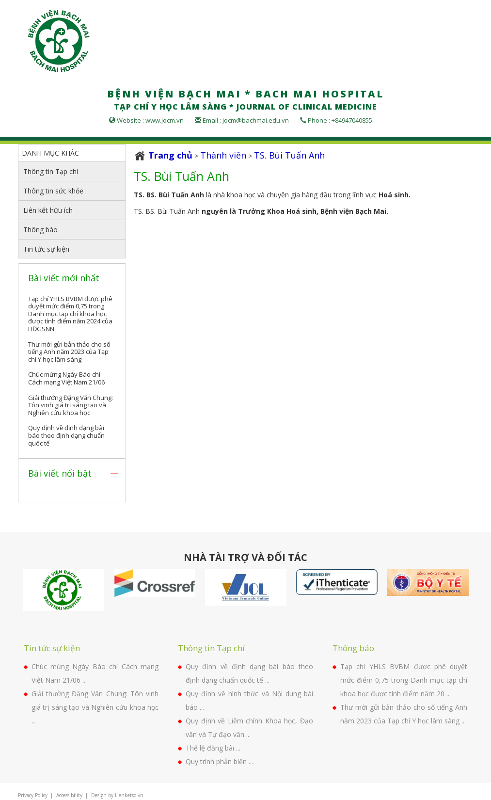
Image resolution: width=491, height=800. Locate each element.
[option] (63, 590)
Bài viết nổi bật (60, 473)
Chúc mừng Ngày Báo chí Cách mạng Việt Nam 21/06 (66, 378)
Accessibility (69, 795)
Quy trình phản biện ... (219, 761)
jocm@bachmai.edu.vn (255, 120)
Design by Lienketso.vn (117, 795)
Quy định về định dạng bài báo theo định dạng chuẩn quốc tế (66, 435)
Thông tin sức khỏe (53, 190)
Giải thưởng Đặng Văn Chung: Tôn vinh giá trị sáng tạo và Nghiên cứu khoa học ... (95, 707)
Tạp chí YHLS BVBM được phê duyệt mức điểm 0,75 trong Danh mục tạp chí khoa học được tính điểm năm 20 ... (404, 680)
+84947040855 (352, 120)
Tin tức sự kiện (46, 249)
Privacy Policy (33, 795)
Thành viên (223, 155)
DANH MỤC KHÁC (50, 153)
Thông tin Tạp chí (50, 171)
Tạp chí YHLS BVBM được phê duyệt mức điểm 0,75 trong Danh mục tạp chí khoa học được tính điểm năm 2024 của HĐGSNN (70, 313)
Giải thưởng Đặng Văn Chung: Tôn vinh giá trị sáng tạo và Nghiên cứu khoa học (70, 405)
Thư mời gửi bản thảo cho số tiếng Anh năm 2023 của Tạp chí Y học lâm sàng (69, 352)
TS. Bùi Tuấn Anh (289, 155)
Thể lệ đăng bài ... (213, 747)
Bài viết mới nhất (63, 278)
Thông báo (40, 229)
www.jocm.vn (164, 120)
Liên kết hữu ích (48, 210)
